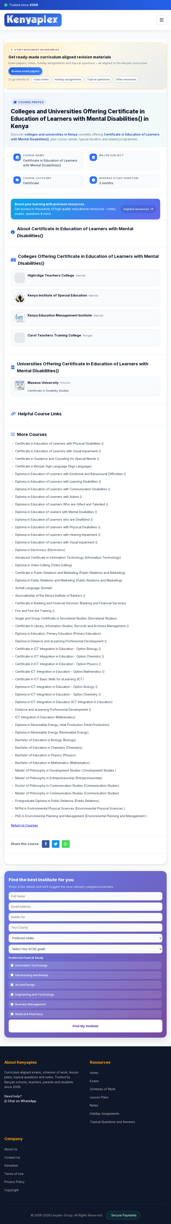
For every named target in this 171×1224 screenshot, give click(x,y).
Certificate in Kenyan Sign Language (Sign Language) (53, 466)
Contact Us (12, 1157)
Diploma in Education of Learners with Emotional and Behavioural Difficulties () (70, 474)
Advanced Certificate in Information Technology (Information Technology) (68, 557)
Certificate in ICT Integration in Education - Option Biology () (58, 649)
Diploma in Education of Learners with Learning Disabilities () (58, 481)
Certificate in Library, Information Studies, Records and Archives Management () (72, 626)
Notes (94, 1105)
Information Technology (31, 965)
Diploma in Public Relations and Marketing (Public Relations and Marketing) (68, 580)
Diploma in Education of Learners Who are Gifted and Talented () (61, 504)
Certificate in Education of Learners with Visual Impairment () (58, 451)
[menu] (162, 20)
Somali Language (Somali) (33, 588)
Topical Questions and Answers (112, 1122)
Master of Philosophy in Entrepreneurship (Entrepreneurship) (58, 778)
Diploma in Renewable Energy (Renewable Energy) (52, 732)
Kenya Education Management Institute (60, 315)
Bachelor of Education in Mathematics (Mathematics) (52, 763)
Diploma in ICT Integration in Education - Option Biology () (56, 687)
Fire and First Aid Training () (35, 611)
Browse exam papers (25, 71)
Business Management (30, 1004)
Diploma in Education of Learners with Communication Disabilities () (62, 489)
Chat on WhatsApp (20, 1101)
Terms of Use (14, 1174)
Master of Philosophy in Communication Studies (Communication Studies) (67, 793)
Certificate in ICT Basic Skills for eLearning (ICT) (49, 679)
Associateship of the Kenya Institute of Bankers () (50, 595)
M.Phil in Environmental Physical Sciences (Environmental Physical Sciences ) (70, 808)
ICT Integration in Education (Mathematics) (45, 717)
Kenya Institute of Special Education (57, 295)
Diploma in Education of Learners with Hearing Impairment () (57, 535)
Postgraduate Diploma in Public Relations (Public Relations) (57, 801)
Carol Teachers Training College (54, 335)
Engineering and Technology (34, 994)
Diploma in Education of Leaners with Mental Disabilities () (56, 512)
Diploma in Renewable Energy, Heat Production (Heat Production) (62, 725)
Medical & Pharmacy (29, 1014)
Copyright (11, 1190)
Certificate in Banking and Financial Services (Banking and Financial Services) (70, 603)
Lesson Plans (99, 1097)
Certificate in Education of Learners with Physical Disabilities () (59, 443)
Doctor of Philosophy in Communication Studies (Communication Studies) (67, 785)
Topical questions (98, 79)
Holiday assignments (67, 79)
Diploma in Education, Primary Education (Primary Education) (58, 633)
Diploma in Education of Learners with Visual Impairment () (56, 542)
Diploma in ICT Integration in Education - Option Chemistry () (58, 694)
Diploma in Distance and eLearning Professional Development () (61, 641)
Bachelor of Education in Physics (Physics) (45, 755)
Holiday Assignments (104, 1113)
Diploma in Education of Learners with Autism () (48, 497)
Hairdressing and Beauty (31, 975)
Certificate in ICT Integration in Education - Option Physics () (58, 664)
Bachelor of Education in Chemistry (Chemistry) (48, 747)
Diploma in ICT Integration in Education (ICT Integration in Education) (64, 702)
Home (94, 1073)
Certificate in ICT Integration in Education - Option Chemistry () (59, 656)
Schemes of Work (102, 1089)
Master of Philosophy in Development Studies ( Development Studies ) (65, 770)
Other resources (126, 79)
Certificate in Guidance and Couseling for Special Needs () (57, 458)
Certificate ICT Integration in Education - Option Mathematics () (60, 671)
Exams (94, 1081)
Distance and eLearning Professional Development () (53, 709)
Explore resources (138, 209)
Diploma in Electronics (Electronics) (40, 550)
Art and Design (25, 984)
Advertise (11, 1165)
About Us (10, 1149)
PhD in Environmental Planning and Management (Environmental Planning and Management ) (81, 816)
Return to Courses (24, 825)
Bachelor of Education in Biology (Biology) (45, 740)
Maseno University (43, 383)
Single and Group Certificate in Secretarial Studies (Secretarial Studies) (66, 618)
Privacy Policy (14, 1182)
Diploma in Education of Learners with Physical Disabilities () (57, 527)
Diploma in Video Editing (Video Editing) (43, 565)
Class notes (41, 79)
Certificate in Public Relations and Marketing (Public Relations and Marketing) (70, 573)
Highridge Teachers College (51, 275)
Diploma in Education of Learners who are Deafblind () (54, 519)
